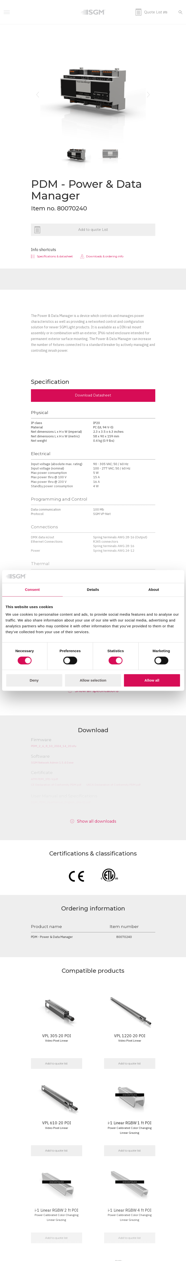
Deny (34, 680)
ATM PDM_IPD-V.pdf (44, 779)
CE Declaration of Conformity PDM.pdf (56, 784)
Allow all (152, 680)
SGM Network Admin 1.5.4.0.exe (52, 762)
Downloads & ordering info (104, 256)
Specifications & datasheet (55, 256)
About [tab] (153, 589)
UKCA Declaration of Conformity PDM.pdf (113, 784)
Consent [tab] (32, 589)
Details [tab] (93, 589)
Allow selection (93, 680)
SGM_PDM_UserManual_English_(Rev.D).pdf (61, 802)
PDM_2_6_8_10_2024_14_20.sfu (53, 746)
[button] (38, 95)
